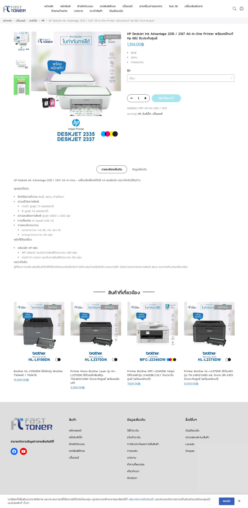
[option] (76, 89)
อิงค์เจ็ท (33, 20)
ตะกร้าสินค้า (96, 11)
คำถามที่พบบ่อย (135, 464)
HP (43, 20)
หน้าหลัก (48, 6)
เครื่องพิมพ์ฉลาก (194, 6)
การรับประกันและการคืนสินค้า (143, 444)
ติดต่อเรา (132, 478)
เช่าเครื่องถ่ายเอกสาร (150, 6)
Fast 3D (173, 6)
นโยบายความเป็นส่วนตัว (141, 499)
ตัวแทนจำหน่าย (59, 11)
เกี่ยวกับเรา (133, 471)
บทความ (78, 11)
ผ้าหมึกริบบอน (85, 6)
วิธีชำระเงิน (133, 431)
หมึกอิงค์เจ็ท (75, 437)
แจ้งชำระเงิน (133, 437)
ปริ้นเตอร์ (127, 6)
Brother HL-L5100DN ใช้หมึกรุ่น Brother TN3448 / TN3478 (38, 373)
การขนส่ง (132, 451)
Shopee (189, 451)
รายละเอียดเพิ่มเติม (112, 169)
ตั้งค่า (26, 503)
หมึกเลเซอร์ (75, 431)
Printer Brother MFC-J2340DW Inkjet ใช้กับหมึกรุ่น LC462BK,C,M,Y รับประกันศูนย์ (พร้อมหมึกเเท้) (150, 375)
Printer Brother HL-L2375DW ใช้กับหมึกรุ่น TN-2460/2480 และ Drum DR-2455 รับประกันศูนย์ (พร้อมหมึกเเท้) (208, 375)
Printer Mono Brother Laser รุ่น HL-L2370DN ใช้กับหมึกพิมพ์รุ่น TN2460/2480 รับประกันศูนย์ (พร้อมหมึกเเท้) (95, 377)
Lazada (189, 444)
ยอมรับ (227, 501)
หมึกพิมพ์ (65, 6)
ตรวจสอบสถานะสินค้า (197, 437)
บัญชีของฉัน (116, 11)
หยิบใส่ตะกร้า (166, 98)
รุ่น (128, 70)
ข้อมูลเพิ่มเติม (139, 169)
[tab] (111, 169)
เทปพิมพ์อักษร (108, 6)
